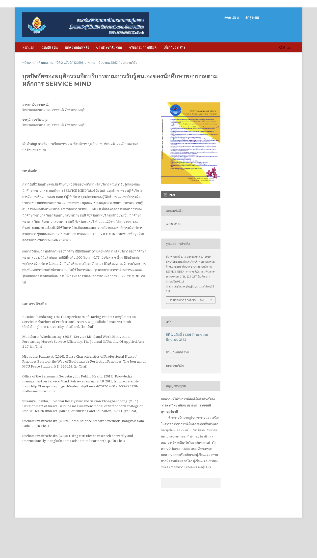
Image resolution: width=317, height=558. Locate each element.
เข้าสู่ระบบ (251, 17)
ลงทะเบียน (231, 17)
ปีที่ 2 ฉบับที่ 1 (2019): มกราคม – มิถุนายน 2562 (87, 62)
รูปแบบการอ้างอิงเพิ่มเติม (186, 300)
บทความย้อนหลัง (77, 47)
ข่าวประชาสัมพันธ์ (109, 47)
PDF (172, 195)
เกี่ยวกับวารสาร (174, 47)
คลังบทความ (44, 62)
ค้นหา (285, 47)
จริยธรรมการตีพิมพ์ (143, 47)
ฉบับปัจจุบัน (49, 47)
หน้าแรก (28, 47)
